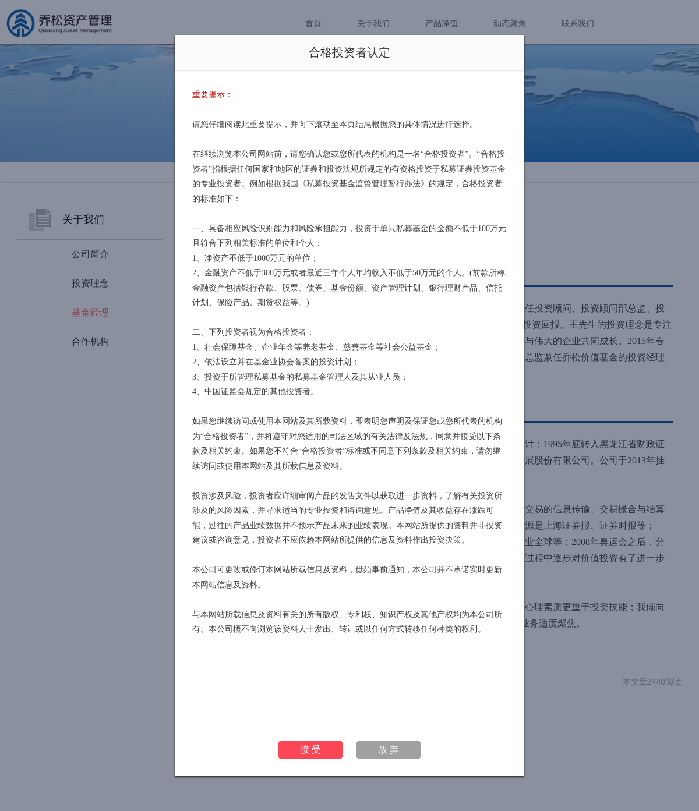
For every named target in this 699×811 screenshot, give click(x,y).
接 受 (310, 750)
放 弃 (388, 750)
